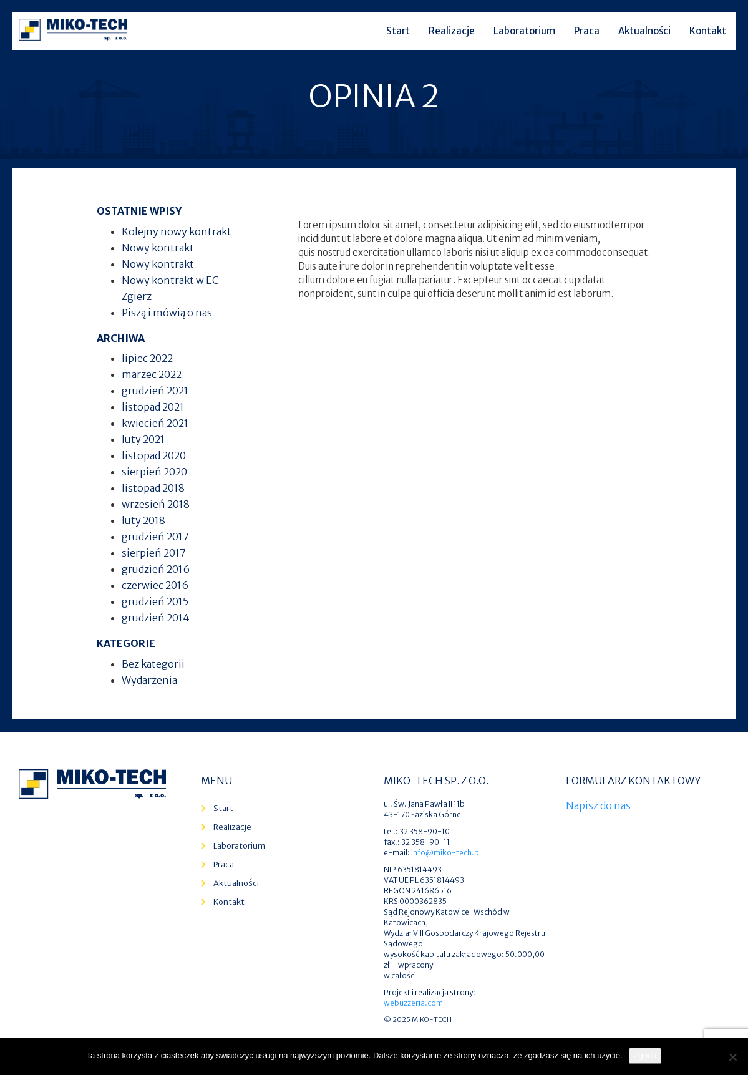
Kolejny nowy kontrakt (176, 231)
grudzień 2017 (155, 536)
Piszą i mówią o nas (167, 312)
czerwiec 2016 (155, 585)
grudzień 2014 (156, 617)
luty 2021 (143, 439)
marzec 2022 (152, 374)
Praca (587, 31)
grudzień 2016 (156, 569)
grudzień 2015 (155, 601)
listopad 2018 (153, 488)
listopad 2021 (153, 407)
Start (398, 31)
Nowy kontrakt (158, 247)
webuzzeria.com (413, 1003)
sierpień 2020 (154, 471)
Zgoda (645, 1055)
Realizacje (452, 31)
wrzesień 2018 (156, 504)
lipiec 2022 (147, 358)
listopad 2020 (154, 455)
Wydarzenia (149, 680)
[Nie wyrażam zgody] (732, 1057)
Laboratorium (524, 31)
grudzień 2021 (155, 390)
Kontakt (707, 31)
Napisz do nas (598, 805)
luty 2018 (143, 520)
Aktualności (644, 31)
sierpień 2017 (154, 553)
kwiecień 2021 (155, 423)
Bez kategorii (153, 664)
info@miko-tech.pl (446, 852)
